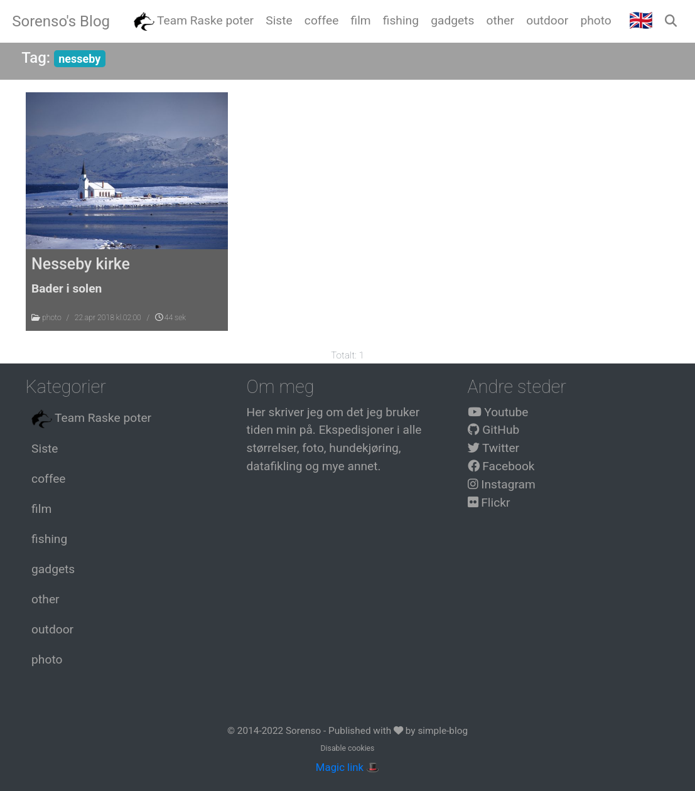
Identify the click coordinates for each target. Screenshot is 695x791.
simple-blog (443, 730)
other (45, 599)
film (41, 509)
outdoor (52, 629)
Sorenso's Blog (61, 21)
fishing (49, 539)
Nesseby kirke (80, 264)
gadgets (53, 569)
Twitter (494, 448)
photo (52, 317)
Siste (44, 448)
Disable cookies (348, 748)
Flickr (489, 502)
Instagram (502, 484)
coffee (48, 478)
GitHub (494, 429)
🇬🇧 (641, 20)
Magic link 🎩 (347, 767)
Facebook (501, 466)
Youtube (498, 412)
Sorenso (304, 730)
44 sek (170, 317)
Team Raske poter (91, 418)
